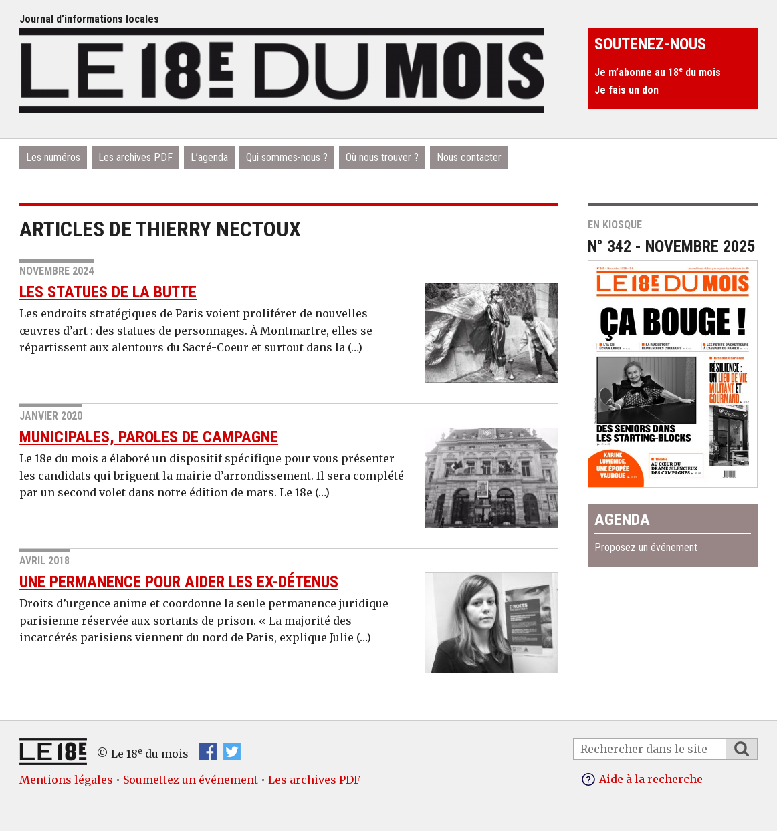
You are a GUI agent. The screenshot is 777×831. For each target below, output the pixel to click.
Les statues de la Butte (108, 292)
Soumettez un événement (190, 779)
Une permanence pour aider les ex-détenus (178, 581)
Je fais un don (626, 90)
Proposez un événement (645, 547)
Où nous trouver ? (382, 157)
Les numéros (53, 157)
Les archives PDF (135, 157)
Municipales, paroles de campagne (148, 437)
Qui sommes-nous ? (287, 157)
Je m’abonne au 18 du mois (657, 72)
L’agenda (209, 157)
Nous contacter (469, 157)
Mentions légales (66, 779)
